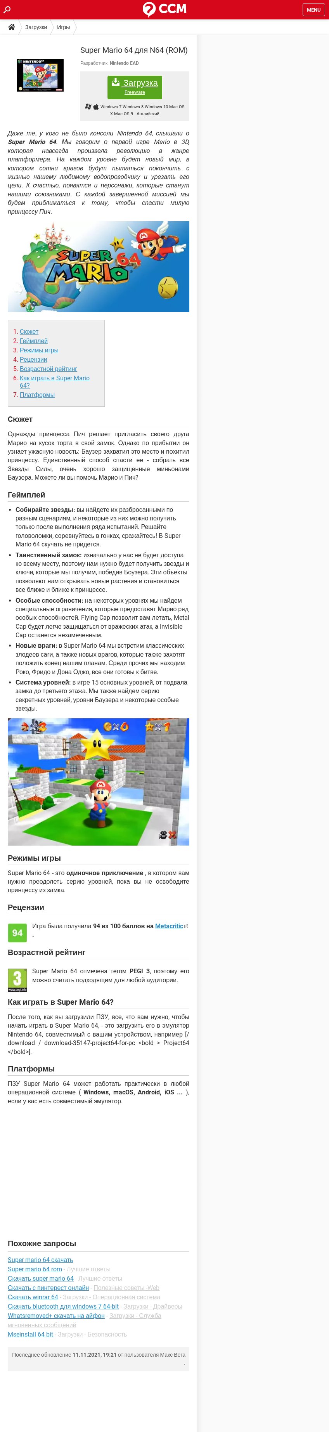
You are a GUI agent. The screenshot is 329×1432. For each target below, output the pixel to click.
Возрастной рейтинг (48, 369)
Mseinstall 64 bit (30, 1334)
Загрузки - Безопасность (92, 1334)
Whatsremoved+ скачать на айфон (56, 1315)
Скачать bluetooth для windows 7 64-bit (63, 1306)
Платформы (37, 395)
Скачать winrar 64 (33, 1297)
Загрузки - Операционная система (111, 1297)
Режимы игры (39, 350)
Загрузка (135, 86)
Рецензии (33, 359)
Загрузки (36, 27)
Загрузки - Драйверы (152, 1306)
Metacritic (169, 926)
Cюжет (29, 331)
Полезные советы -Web (126, 1288)
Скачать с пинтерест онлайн (48, 1288)
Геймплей (34, 341)
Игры (63, 27)
